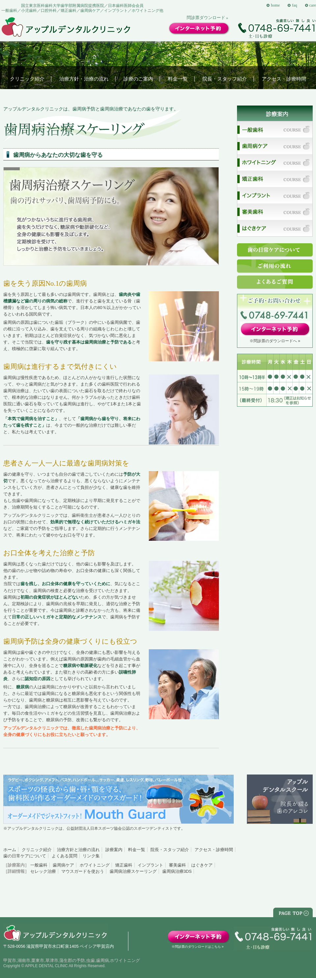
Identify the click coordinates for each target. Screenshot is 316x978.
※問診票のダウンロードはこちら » (197, 946)
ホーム (9, 849)
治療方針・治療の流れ (84, 79)
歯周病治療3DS (177, 871)
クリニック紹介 (27, 79)
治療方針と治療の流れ (78, 849)
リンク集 (91, 855)
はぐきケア (202, 865)
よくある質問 (64, 855)
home (275, 5)
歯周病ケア (63, 865)
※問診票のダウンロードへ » (275, 341)
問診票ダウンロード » (207, 17)
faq (294, 5)
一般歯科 (38, 865)
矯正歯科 (123, 865)
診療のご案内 (138, 79)
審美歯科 (177, 865)
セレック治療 (43, 871)
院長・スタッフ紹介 (224, 79)
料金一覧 (178, 79)
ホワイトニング (95, 865)
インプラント (150, 865)
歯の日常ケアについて (24, 855)
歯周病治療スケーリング (133, 871)
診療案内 (113, 849)
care (312, 5)
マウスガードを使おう (82, 871)
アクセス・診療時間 (284, 79)
